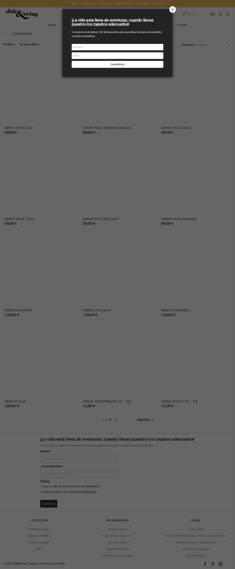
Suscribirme (117, 64)
